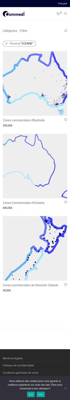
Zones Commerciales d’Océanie (23, 203)
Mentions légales (13, 358)
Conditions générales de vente (20, 372)
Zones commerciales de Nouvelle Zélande (30, 285)
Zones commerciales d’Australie (24, 120)
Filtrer (23, 31)
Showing (21, 43)
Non (40, 394)
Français (62, 3)
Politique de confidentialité (18, 365)
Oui (31, 394)
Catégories (10, 31)
